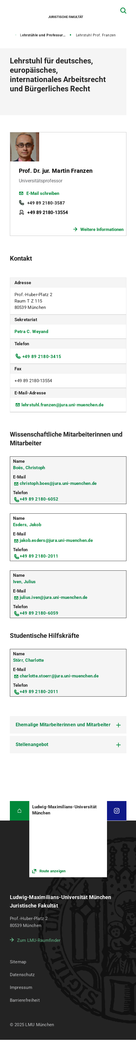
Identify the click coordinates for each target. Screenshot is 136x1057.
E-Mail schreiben (42, 193)
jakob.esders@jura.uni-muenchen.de (56, 540)
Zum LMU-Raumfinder (39, 940)
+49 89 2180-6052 (39, 499)
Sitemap (18, 962)
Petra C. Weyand (31, 331)
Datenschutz (22, 974)
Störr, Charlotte (28, 660)
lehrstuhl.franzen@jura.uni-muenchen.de (62, 405)
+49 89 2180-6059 (39, 613)
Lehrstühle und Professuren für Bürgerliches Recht (46, 35)
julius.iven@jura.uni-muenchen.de (54, 597)
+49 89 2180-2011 (39, 556)
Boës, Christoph (29, 467)
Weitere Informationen (102, 229)
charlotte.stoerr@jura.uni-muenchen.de (59, 676)
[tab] (68, 725)
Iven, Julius (24, 581)
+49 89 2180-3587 (46, 203)
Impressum (21, 987)
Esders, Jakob (27, 524)
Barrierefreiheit (25, 1000)
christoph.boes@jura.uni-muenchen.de (58, 483)
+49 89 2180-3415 (41, 356)
